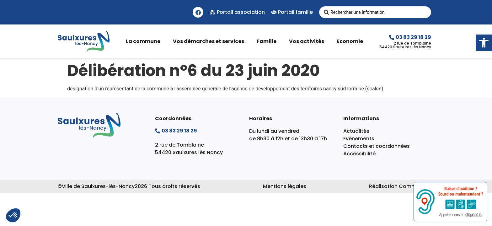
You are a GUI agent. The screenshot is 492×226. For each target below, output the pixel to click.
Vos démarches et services (210, 41)
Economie (351, 41)
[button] (484, 43)
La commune (144, 41)
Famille (268, 41)
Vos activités (308, 41)
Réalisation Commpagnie (401, 186)
